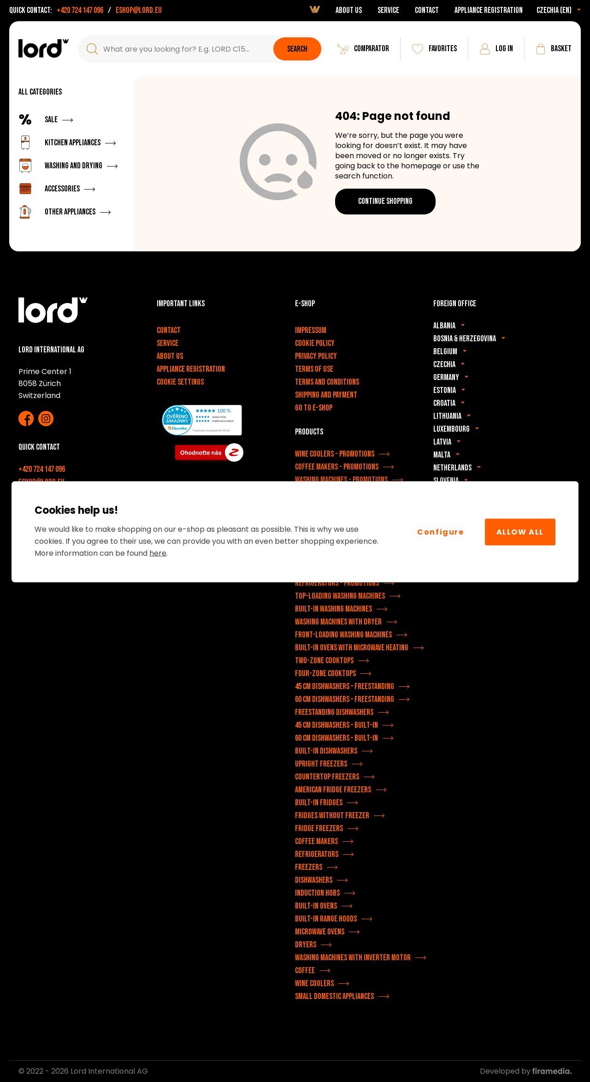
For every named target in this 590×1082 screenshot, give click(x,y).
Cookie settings (180, 382)
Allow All (520, 531)
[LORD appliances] (43, 48)
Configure (440, 531)
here (157, 553)
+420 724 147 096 (80, 10)
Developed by (526, 1071)
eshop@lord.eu (139, 10)
